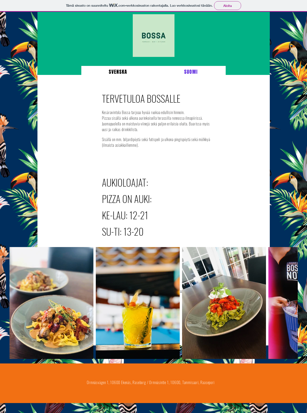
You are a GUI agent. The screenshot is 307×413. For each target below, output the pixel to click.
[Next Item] (289, 303)
